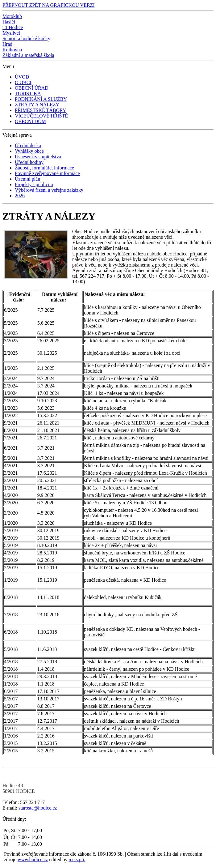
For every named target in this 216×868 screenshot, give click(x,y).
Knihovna (12, 49)
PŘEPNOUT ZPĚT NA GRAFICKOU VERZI (48, 5)
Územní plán (27, 179)
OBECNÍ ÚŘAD (31, 88)
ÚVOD (22, 76)
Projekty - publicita (34, 184)
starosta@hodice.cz (38, 807)
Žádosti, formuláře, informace (44, 167)
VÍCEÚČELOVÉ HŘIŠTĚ (41, 115)
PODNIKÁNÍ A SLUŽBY (41, 99)
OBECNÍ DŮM (30, 121)
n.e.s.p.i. (77, 859)
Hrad (7, 44)
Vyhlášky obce (29, 151)
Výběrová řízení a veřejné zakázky (49, 190)
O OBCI (23, 82)
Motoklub (12, 16)
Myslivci (11, 33)
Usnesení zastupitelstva (38, 156)
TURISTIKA (28, 93)
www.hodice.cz (33, 859)
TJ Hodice (12, 27)
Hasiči (8, 21)
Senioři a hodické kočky (26, 38)
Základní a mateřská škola (28, 55)
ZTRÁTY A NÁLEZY (37, 104)
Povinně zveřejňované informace (47, 173)
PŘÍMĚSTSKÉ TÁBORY (40, 110)
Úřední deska (28, 145)
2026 (20, 195)
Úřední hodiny (29, 162)
